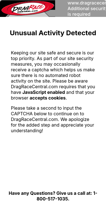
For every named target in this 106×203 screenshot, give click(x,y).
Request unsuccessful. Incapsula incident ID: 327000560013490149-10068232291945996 (53, 101)
